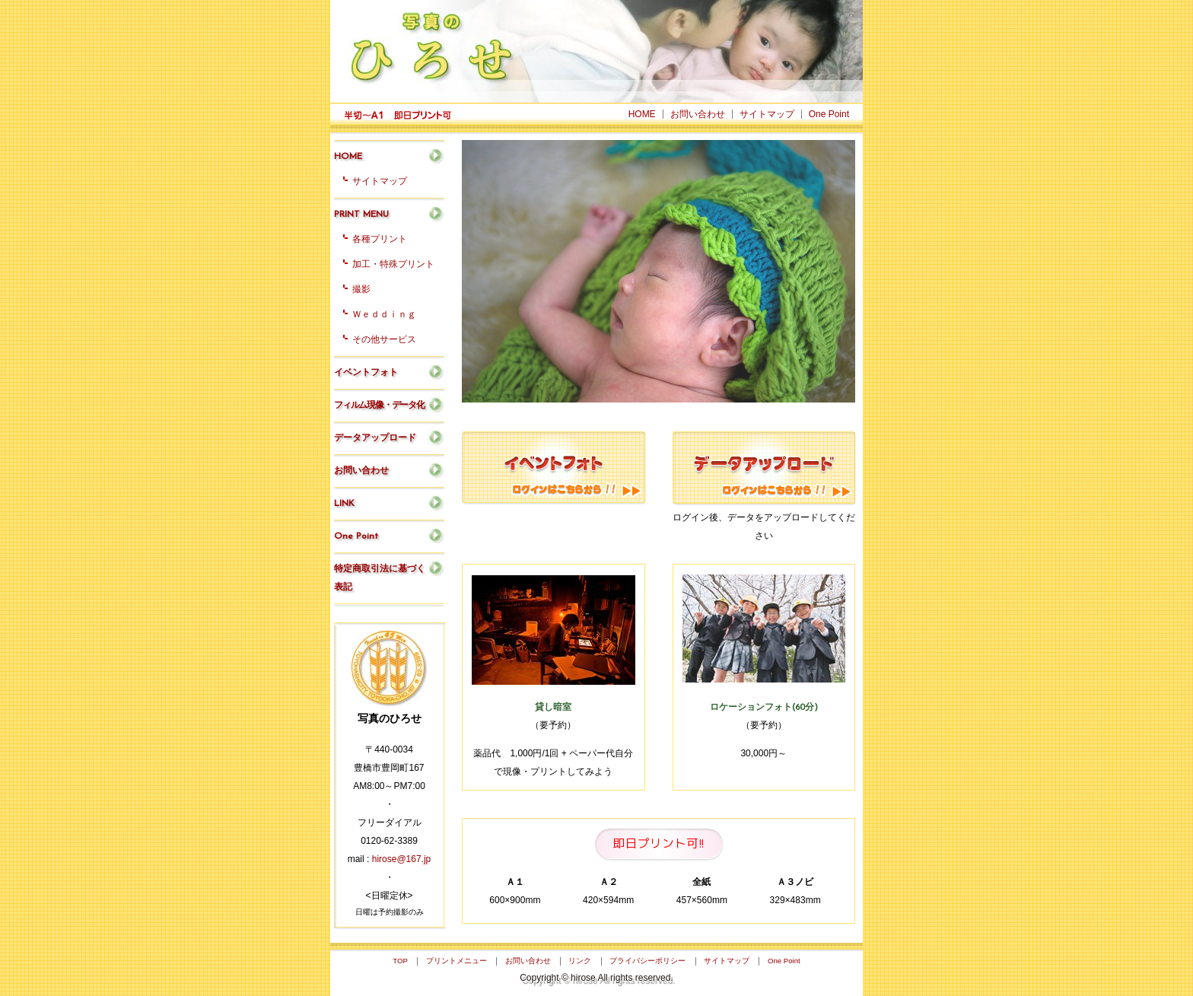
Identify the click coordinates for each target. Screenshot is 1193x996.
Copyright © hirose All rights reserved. (596, 977)
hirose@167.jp (401, 859)
